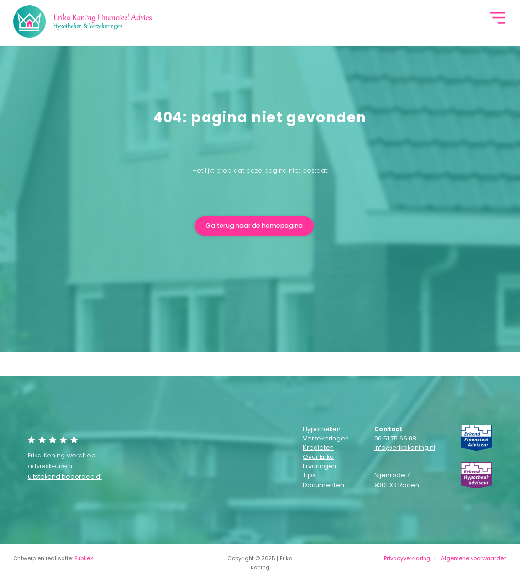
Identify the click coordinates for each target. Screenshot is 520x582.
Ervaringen (319, 466)
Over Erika (318, 457)
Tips (309, 475)
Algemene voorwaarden (474, 558)
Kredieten (318, 447)
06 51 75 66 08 (395, 438)
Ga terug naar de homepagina (254, 225)
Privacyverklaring (407, 558)
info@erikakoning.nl (404, 447)
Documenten (322, 485)
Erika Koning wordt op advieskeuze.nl (65, 466)
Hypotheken (322, 429)
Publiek (83, 558)
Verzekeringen (322, 438)
